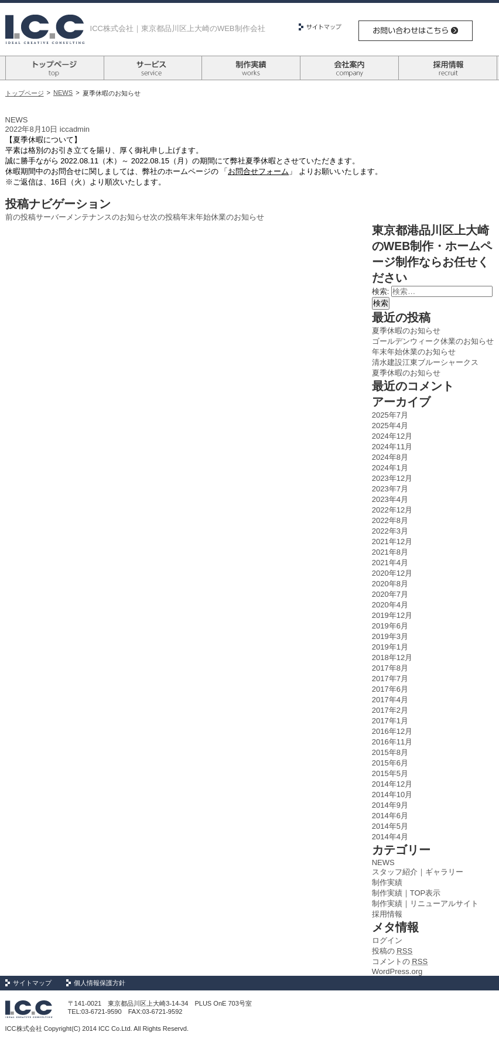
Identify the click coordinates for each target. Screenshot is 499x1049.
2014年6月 (390, 815)
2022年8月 (390, 520)
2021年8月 (390, 552)
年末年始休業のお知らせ (207, 217)
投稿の (392, 951)
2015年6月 (390, 762)
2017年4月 (390, 699)
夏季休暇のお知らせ (406, 330)
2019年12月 (392, 615)
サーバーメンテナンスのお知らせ (77, 217)
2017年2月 (390, 710)
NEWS (63, 92)
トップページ (24, 93)
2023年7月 (390, 488)
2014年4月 (390, 836)
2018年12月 (392, 657)
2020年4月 (390, 604)
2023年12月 (392, 478)
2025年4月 (390, 425)
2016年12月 (392, 731)
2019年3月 (390, 636)
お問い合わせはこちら (415, 30)
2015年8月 (390, 752)
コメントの (400, 961)
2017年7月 (390, 678)
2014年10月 (392, 794)
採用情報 (387, 914)
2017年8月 (390, 668)
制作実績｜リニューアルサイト (425, 903)
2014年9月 (390, 805)
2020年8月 (390, 583)
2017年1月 (390, 720)
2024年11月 (392, 446)
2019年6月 (390, 625)
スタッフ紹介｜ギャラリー (417, 871)
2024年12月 (392, 436)
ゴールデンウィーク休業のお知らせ (433, 341)
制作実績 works (251, 68)
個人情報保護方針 (99, 982)
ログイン (387, 940)
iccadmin (75, 129)
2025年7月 (390, 415)
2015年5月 (390, 773)
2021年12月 (392, 541)
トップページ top (55, 68)
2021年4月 (390, 562)
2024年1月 (390, 467)
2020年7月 (390, 594)
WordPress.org (397, 971)
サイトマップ (324, 26)
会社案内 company (349, 68)
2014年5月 (390, 826)
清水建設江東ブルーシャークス (425, 362)
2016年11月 (392, 741)
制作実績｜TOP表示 (406, 893)
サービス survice (153, 68)
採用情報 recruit (448, 68)
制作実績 (387, 882)
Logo (44, 29)
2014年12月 (392, 784)
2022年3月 (390, 531)
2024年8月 (390, 457)
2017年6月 (390, 689)
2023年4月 (390, 499)
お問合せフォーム (258, 171)
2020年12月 (392, 573)
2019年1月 (390, 647)
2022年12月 (392, 509)
